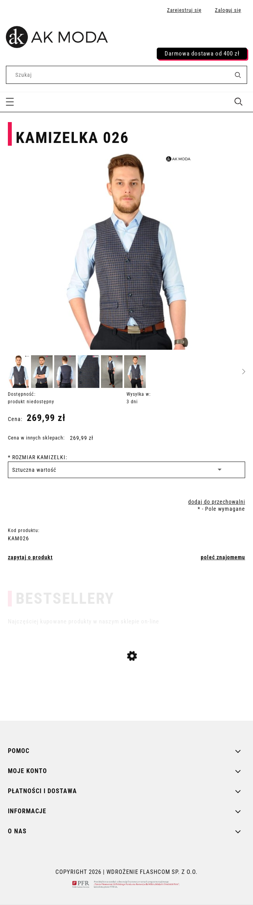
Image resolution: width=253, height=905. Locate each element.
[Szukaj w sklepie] (119, 74)
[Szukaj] (238, 75)
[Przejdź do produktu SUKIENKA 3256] (126, 706)
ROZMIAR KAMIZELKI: (37, 457)
